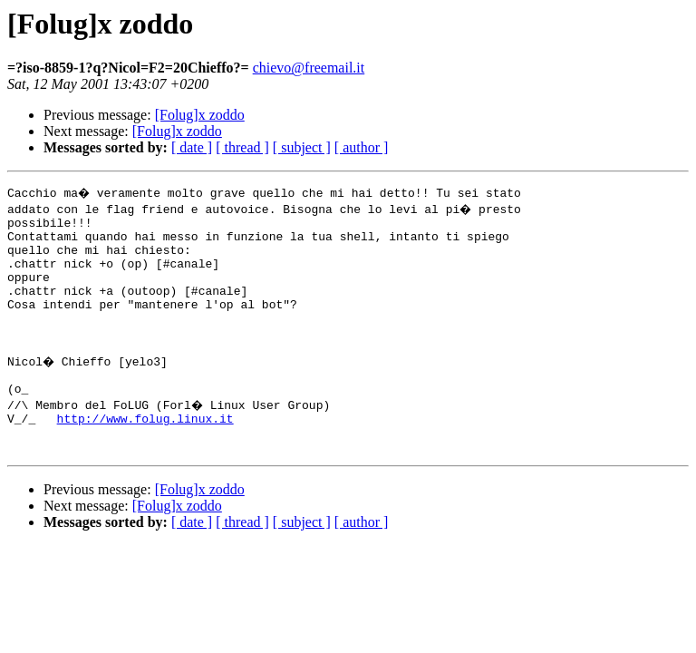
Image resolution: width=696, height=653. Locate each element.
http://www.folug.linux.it (145, 453)
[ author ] (361, 147)
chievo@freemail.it (309, 67)
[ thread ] (242, 147)
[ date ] (191, 147)
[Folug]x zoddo (200, 114)
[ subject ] (302, 147)
